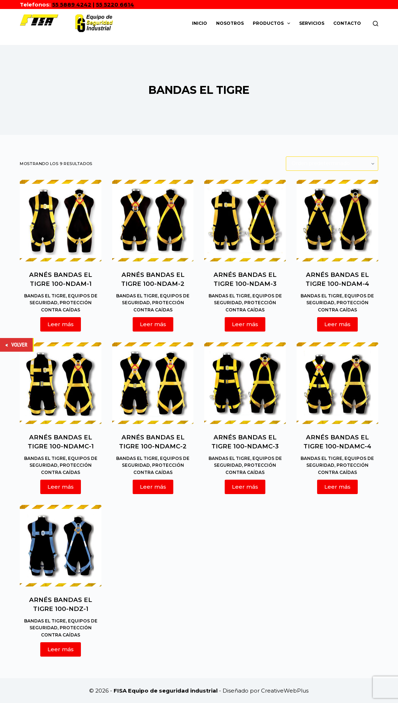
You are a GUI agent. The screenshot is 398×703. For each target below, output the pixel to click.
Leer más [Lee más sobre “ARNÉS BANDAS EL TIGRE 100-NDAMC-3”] (245, 486)
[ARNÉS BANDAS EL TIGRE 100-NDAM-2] (153, 220)
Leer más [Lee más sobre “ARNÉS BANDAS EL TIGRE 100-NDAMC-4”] (337, 486)
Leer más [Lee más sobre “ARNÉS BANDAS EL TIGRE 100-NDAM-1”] (60, 324)
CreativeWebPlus (284, 690)
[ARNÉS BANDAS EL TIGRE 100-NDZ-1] (60, 545)
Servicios (311, 23)
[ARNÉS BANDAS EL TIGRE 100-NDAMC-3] (245, 383)
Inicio (199, 23)
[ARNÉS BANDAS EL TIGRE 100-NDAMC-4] (337, 383)
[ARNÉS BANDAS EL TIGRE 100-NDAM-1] (60, 220)
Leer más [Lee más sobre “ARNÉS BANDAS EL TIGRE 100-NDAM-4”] (337, 324)
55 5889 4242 (71, 4)
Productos (273, 23)
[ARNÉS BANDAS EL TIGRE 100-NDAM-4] (337, 220)
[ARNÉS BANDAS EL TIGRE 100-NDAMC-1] (60, 383)
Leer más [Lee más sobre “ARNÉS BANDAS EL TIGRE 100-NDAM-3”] (245, 324)
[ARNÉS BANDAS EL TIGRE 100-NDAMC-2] (153, 383)
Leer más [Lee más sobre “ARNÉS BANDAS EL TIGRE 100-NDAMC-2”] (153, 486)
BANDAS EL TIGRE (45, 295)
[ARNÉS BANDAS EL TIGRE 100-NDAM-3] (245, 220)
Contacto (347, 23)
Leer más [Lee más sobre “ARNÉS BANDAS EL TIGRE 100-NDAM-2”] (153, 324)
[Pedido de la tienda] (332, 163)
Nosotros (230, 23)
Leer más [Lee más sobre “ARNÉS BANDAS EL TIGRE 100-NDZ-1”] (60, 649)
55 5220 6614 (115, 4)
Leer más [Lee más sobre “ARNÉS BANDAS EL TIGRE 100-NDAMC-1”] (60, 486)
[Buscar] (375, 23)
